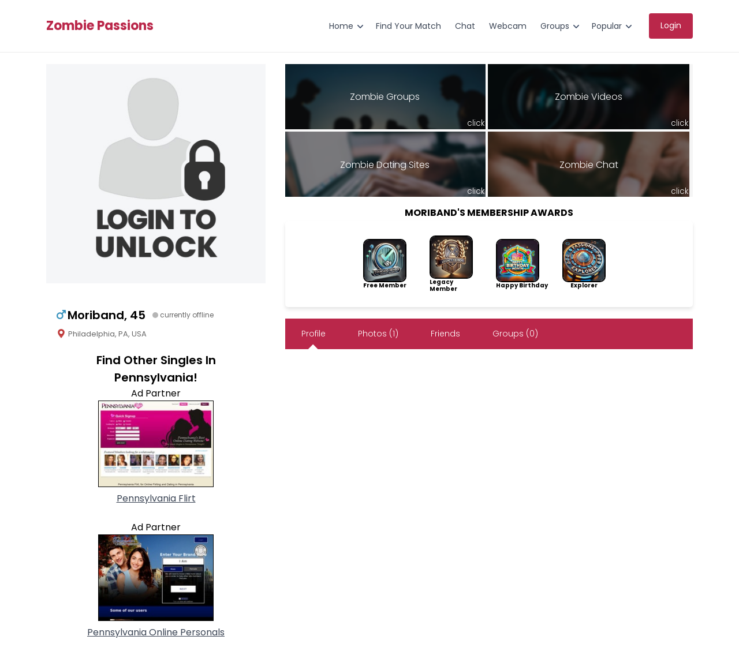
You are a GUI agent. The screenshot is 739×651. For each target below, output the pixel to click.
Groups (554, 26)
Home (341, 26)
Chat (465, 26)
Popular (607, 26)
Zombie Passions (100, 26)
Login (670, 25)
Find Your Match (408, 26)
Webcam (508, 26)
